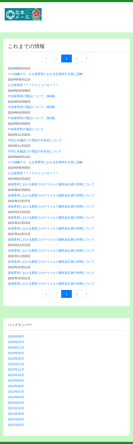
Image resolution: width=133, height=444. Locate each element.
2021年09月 (16, 413)
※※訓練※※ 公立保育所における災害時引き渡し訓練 (45, 74)
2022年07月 (16, 391)
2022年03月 (16, 402)
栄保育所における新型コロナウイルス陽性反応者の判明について (51, 184)
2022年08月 (16, 386)
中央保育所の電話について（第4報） (32, 96)
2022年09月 (16, 380)
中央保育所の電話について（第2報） (32, 118)
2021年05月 (16, 425)
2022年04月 (16, 397)
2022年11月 (16, 369)
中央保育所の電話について (26, 129)
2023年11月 (16, 347)
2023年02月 (16, 358)
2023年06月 (16, 353)
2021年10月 (16, 408)
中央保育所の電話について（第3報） (32, 107)
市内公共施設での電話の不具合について (35, 140)
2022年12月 (16, 364)
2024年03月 (16, 342)
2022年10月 (16, 375)
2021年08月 (16, 419)
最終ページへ (87, 58)
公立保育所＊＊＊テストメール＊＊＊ (33, 85)
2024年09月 (16, 336)
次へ (77, 58)
